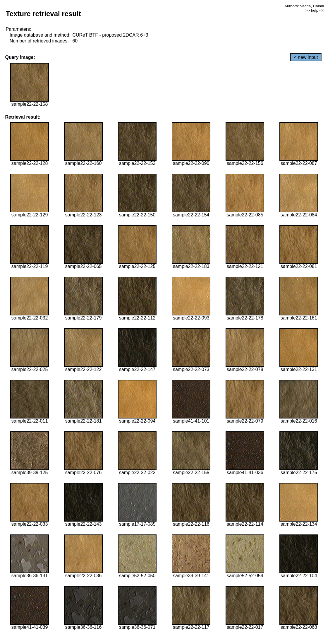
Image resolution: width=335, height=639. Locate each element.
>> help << (314, 10)
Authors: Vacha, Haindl (304, 6)
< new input (306, 57)
